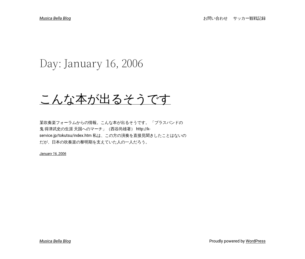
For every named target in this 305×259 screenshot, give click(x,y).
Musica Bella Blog (55, 18)
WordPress (255, 241)
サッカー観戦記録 (249, 18)
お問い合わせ (215, 18)
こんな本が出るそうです (105, 99)
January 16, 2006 (53, 154)
